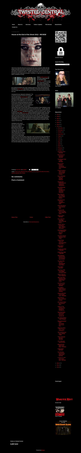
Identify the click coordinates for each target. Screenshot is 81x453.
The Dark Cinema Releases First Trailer (62, 237)
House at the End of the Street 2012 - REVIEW (62, 294)
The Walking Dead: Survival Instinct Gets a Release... (61, 289)
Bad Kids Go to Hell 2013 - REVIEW (61, 156)
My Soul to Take (24, 96)
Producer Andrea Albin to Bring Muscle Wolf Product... (61, 172)
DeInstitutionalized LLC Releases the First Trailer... (62, 232)
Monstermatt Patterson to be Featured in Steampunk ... (62, 183)
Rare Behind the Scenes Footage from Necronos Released (61, 190)
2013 (58, 126)
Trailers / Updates (38, 24)
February (60, 147)
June (59, 139)
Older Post (48, 217)
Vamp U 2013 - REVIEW (61, 216)
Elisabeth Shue (40, 81)
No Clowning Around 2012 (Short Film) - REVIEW (61, 353)
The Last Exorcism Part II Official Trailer (62, 333)
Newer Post (14, 217)
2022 (58, 114)
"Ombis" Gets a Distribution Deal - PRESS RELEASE (61, 226)
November (60, 130)
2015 (58, 122)
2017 (58, 118)
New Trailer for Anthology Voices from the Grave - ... (62, 220)
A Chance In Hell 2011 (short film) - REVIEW (62, 359)
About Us (20, 24)
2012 (58, 363)
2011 (58, 365)
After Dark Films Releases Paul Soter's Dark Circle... (61, 279)
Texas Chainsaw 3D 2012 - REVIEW (61, 338)
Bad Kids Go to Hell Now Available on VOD (61, 201)
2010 (58, 367)
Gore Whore (18, 169)
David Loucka (25, 112)
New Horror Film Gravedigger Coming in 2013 (62, 271)
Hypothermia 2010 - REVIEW (62, 249)
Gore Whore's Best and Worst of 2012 (62, 299)
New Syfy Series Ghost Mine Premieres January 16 (61, 314)
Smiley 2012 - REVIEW (61, 349)
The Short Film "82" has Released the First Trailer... (61, 262)
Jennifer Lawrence (44, 77)
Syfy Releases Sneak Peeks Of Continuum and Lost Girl (61, 257)
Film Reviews (48, 24)
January (60, 149)
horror (34, 171)
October (60, 132)
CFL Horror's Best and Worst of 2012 (62, 303)
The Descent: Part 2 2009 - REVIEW (62, 160)
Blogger (43, 450)
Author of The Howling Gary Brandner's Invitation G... (61, 308)
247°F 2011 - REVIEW (61, 267)
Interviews (28, 24)
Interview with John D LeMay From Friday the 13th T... (62, 211)
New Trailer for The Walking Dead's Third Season (61, 196)
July (59, 138)
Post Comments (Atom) (34, 221)
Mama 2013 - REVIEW (61, 246)
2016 (58, 120)
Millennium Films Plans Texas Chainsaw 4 (61, 329)
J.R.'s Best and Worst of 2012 (61, 342)
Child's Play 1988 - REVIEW (62, 253)
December (60, 128)
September (60, 134)
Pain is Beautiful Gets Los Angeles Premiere (61, 178)
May (59, 142)
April (59, 143)
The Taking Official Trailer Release (62, 318)
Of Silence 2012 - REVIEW (62, 152)
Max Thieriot (20, 88)
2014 (58, 124)
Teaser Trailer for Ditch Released (62, 275)
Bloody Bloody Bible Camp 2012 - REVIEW (62, 345)
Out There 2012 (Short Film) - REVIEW (61, 284)
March (59, 145)
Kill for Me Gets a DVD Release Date (61, 207)
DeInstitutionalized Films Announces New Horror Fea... (62, 323)
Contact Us (14, 27)
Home (13, 24)
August (59, 136)
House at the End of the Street (42, 171)
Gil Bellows (19, 111)
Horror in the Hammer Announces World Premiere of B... (62, 166)
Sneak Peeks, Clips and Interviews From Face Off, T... (62, 242)
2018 (58, 116)
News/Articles (58, 24)
